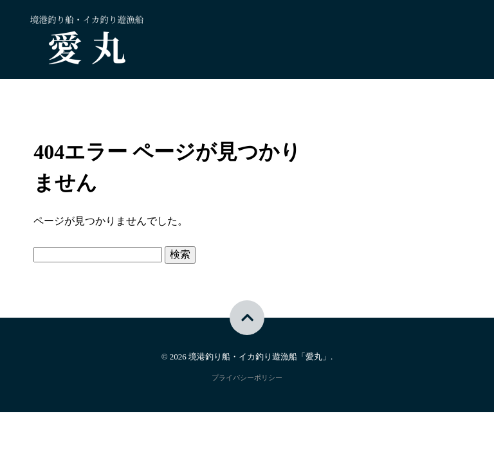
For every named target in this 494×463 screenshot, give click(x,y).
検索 (180, 254)
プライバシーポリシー (247, 377)
